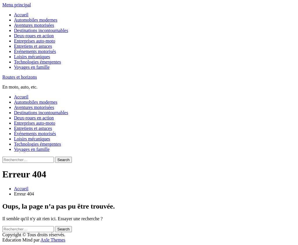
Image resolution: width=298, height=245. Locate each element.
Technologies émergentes (37, 61)
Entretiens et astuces (33, 46)
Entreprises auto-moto (34, 40)
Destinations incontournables (41, 30)
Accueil (21, 14)
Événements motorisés (35, 51)
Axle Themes (52, 239)
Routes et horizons (19, 77)
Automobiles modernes (35, 19)
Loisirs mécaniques (32, 56)
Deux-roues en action (34, 35)
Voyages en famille (31, 67)
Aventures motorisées (34, 25)
